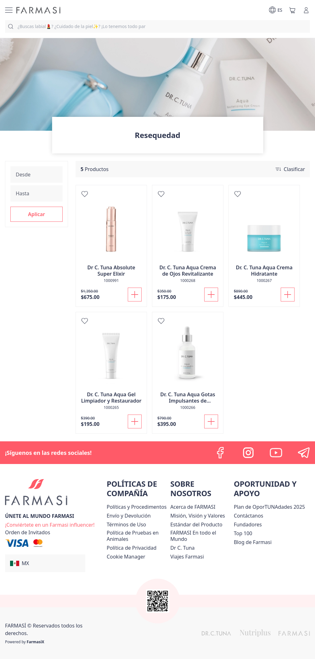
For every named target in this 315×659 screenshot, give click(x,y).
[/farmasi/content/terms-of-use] (126, 524)
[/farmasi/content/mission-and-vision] (197, 516)
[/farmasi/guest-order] (27, 532)
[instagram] (248, 452)
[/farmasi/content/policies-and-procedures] (136, 507)
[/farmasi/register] (50, 524)
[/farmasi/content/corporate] (200, 536)
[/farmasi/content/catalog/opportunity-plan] (269, 507)
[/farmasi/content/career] (187, 556)
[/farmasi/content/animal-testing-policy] (137, 536)
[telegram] (303, 452)
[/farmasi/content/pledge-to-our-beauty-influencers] (182, 548)
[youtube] (276, 452)
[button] (36, 214)
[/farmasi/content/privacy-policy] (131, 548)
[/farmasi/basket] (292, 10)
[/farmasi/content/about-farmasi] (192, 507)
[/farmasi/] (38, 10)
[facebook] (220, 452)
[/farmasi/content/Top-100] (243, 533)
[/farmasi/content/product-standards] (196, 524)
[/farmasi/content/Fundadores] (248, 524)
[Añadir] (135, 294)
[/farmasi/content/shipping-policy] (129, 516)
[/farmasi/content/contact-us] (248, 516)
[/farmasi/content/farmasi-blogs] (253, 542)
